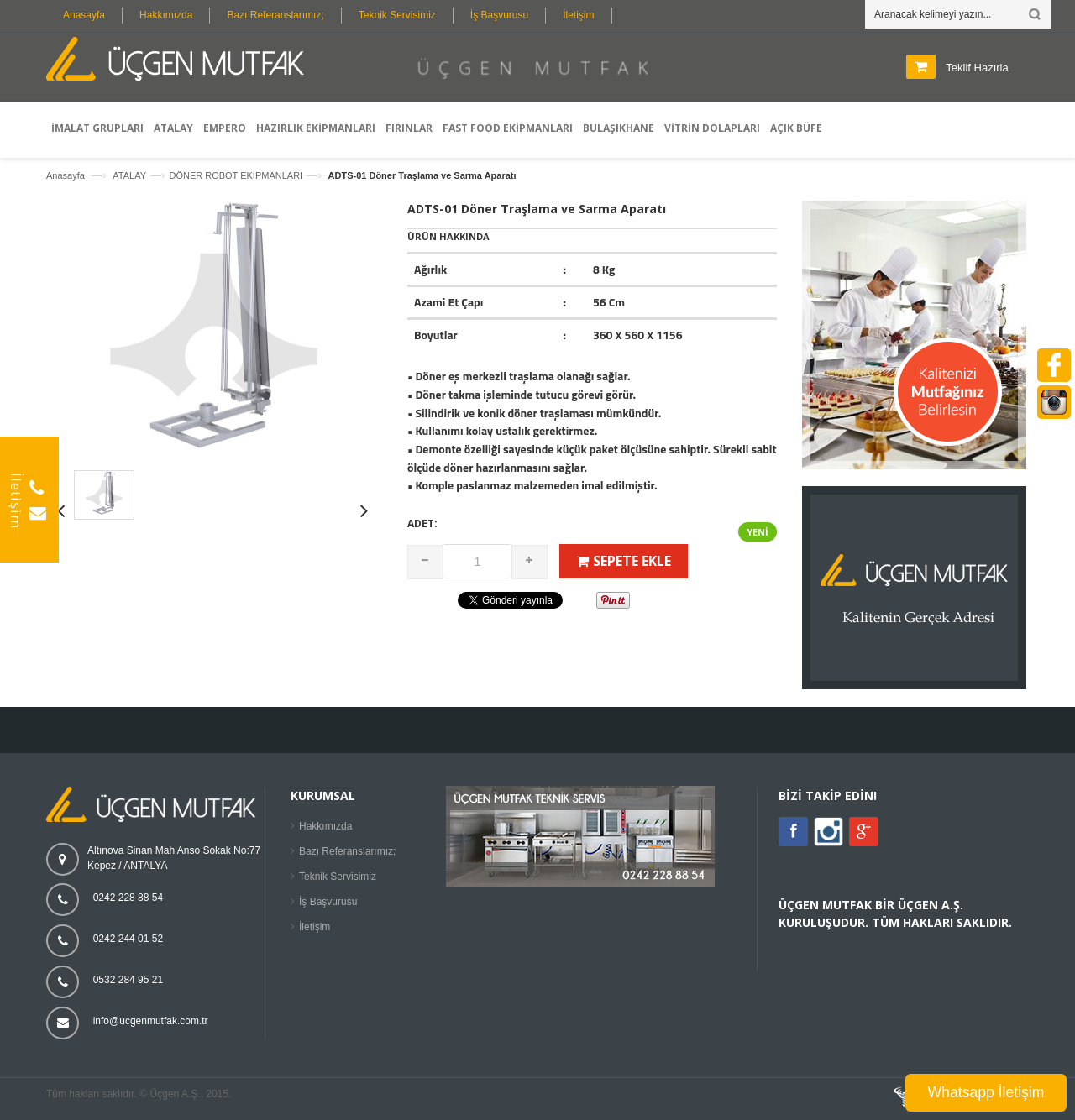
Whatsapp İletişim (986, 1092)
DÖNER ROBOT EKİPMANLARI (235, 175)
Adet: (422, 523)
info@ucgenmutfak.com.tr (150, 1021)
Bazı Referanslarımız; (275, 15)
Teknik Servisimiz (397, 15)
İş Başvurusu (499, 15)
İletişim (578, 15)
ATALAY (129, 175)
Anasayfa (84, 15)
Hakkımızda (165, 15)
